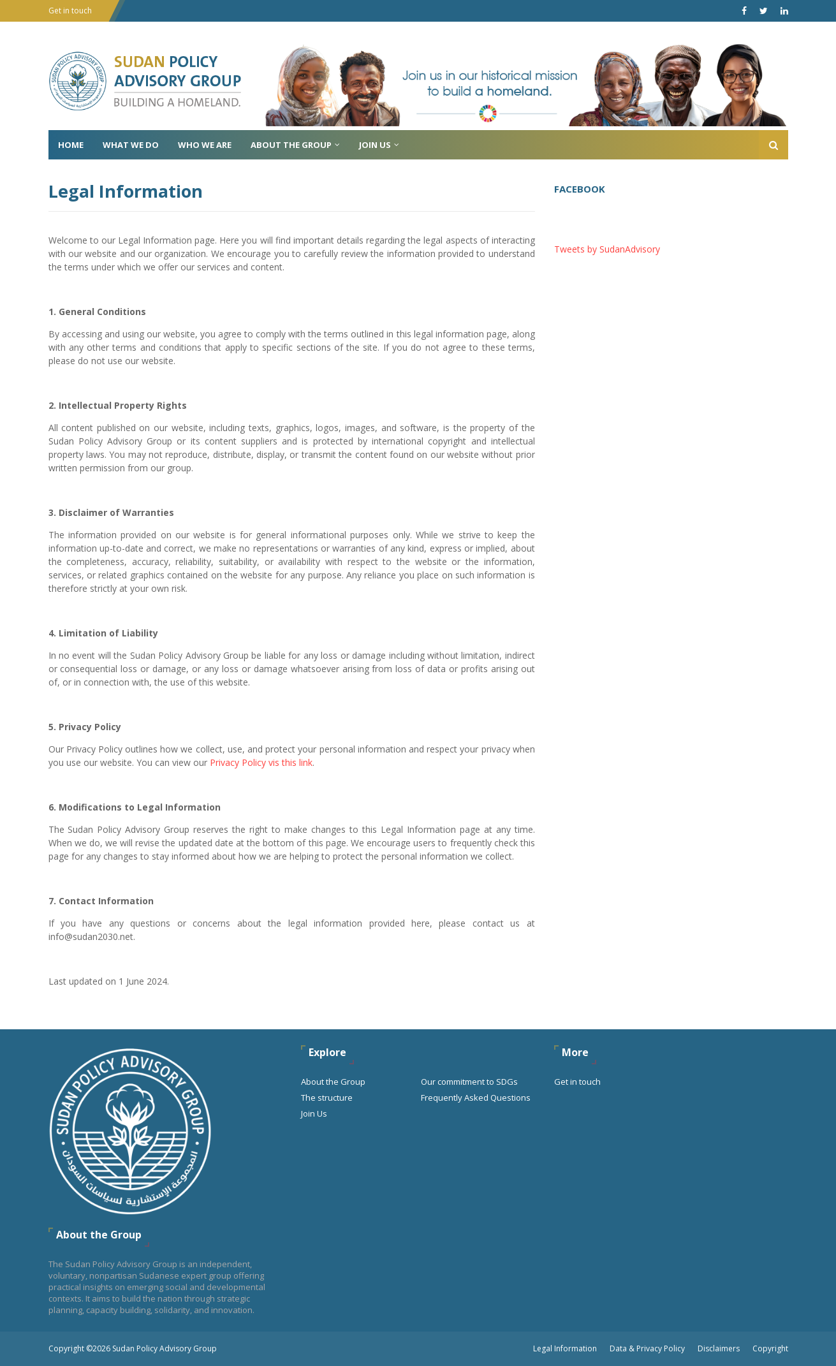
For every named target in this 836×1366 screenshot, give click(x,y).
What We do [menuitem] (131, 145)
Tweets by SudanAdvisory (607, 249)
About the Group (333, 1081)
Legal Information (565, 1348)
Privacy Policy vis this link (261, 762)
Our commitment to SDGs (469, 1081)
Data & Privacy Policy (647, 1348)
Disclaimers (719, 1348)
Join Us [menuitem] (375, 145)
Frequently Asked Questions (476, 1097)
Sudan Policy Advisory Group (164, 1348)
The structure (327, 1097)
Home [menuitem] (71, 145)
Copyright (770, 1348)
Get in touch (70, 10)
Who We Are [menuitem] (204, 145)
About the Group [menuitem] (291, 145)
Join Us (314, 1113)
